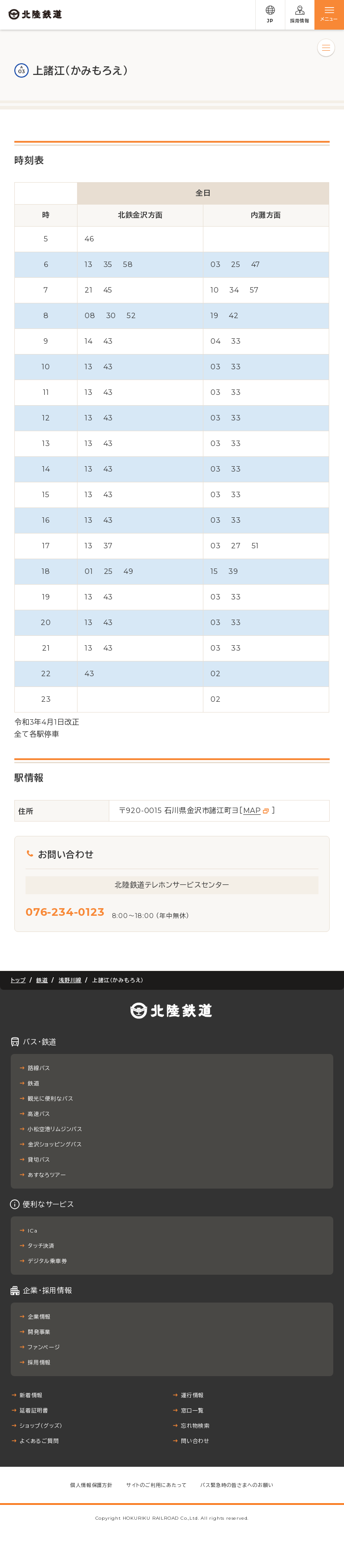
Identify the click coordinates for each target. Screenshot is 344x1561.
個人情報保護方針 (91, 1485)
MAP (252, 810)
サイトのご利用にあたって (156, 1485)
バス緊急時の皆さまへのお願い (236, 1485)
